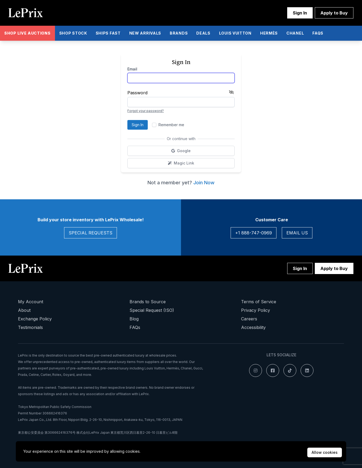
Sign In (300, 13)
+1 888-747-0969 (253, 232)
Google (194, 152)
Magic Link (198, 164)
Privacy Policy (255, 310)
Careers (249, 318)
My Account (30, 301)
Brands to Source (148, 301)
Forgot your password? (145, 111)
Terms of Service (258, 301)
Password (137, 92)
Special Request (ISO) (152, 310)
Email (132, 69)
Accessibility (253, 327)
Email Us (297, 232)
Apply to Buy (334, 13)
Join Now (204, 182)
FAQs (135, 327)
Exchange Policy (35, 318)
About (24, 310)
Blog (134, 318)
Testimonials (30, 327)
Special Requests (90, 232)
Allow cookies (325, 452)
